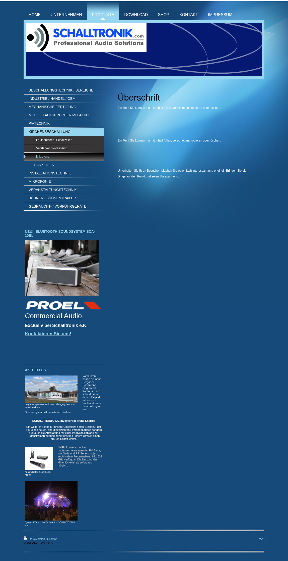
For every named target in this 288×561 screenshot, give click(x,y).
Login (261, 538)
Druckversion (35, 538)
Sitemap (52, 538)
